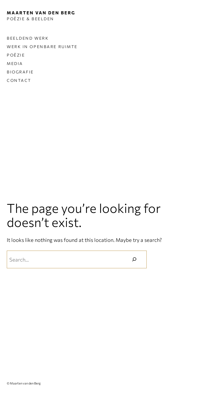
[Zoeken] (134, 259)
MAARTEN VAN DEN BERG (41, 12)
